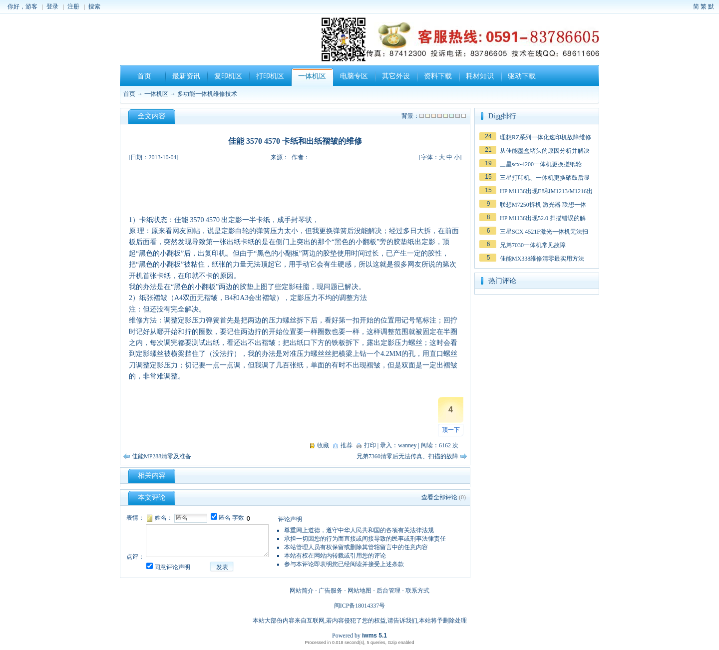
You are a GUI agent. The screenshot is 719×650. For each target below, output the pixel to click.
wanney (407, 445)
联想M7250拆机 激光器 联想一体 (543, 204)
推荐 (347, 445)
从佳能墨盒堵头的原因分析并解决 (545, 150)
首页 (144, 76)
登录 (52, 6)
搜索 (94, 6)
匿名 (225, 517)
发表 (222, 567)
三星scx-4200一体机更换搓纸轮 (541, 164)
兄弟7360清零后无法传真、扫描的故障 (407, 456)
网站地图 (359, 590)
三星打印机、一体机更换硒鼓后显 (545, 177)
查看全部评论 (439, 497)
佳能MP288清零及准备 (161, 456)
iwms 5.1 (374, 635)
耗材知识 (480, 76)
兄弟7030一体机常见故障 (533, 245)
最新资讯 (186, 76)
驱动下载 (522, 76)
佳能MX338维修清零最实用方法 (542, 258)
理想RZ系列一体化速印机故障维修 (545, 137)
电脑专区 (354, 76)
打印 (370, 445)
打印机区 (270, 76)
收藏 (323, 445)
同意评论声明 (172, 567)
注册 (73, 6)
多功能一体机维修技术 (207, 93)
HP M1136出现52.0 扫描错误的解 (543, 218)
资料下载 (438, 76)
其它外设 (396, 76)
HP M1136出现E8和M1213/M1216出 (546, 191)
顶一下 (451, 429)
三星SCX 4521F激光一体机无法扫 (544, 231)
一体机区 (312, 76)
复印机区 (228, 76)
